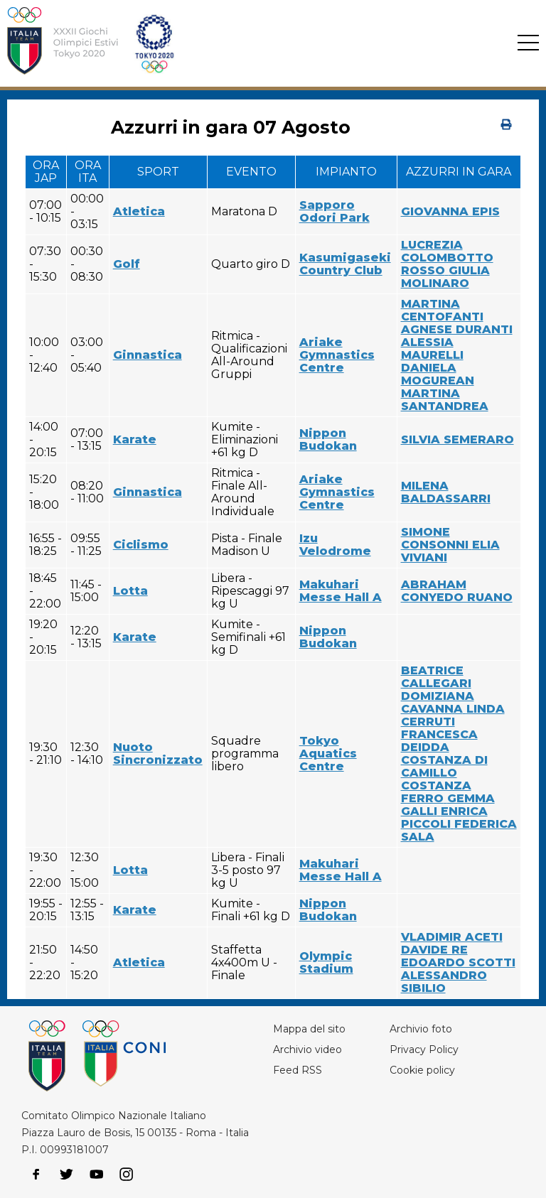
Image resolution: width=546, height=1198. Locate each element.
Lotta (130, 591)
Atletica (139, 211)
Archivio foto (421, 1028)
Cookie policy (422, 1070)
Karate (134, 439)
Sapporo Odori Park (334, 211)
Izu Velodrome (335, 544)
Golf (126, 264)
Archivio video (307, 1049)
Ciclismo (140, 544)
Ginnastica (147, 355)
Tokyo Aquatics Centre (328, 753)
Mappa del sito (309, 1028)
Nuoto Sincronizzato (158, 753)
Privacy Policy (424, 1049)
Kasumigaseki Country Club (345, 264)
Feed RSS (297, 1070)
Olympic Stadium (326, 962)
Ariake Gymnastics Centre (337, 354)
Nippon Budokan (328, 439)
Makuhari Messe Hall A (340, 591)
